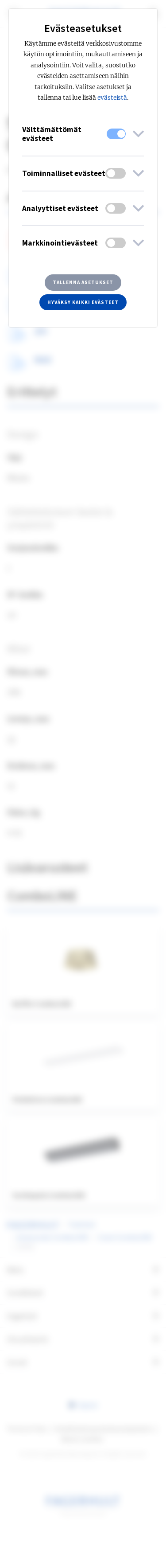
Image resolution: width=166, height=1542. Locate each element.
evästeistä (112, 97)
